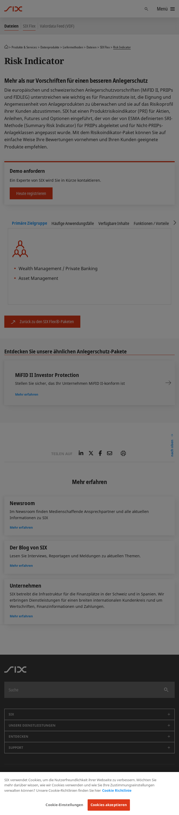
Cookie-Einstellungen (64, 804)
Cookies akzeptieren (109, 804)
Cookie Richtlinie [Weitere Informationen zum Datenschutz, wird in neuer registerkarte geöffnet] (117, 790)
